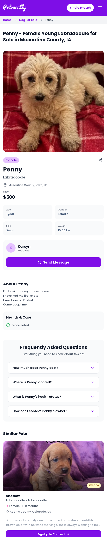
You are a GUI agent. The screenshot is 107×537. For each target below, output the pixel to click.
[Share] (100, 160)
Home (7, 20)
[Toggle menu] (100, 8)
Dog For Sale (28, 20)
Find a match (80, 7)
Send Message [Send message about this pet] (53, 262)
